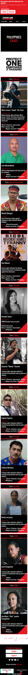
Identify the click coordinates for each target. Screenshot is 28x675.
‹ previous (10, 638)
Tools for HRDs (4, 21)
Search (23, 21)
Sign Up (14, 655)
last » (16, 640)
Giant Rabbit (19, 664)
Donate (10, 21)
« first (5, 638)
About (17, 21)
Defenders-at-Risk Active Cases (21, 670)
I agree (4, 11)
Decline (11, 11)
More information (5, 8)
